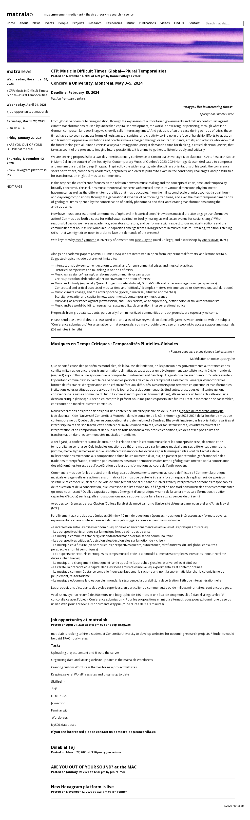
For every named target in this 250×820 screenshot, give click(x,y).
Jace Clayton (143, 240)
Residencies (114, 23)
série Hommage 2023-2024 (176, 416)
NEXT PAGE (14, 186)
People (63, 23)
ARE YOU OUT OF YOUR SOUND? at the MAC (24, 147)
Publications (147, 23)
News (36, 23)
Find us (179, 23)
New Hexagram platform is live (82, 786)
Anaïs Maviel (210, 240)
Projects (78, 23)
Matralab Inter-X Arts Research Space (209, 157)
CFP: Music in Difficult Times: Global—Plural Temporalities (27, 93)
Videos (165, 23)
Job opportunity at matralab (28, 111)
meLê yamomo (86, 240)
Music (131, 23)
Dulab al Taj (17, 128)
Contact (194, 23)
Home (11, 23)
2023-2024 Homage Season (179, 162)
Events (49, 23)
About (23, 23)
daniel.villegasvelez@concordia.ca (184, 320)
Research (95, 23)
